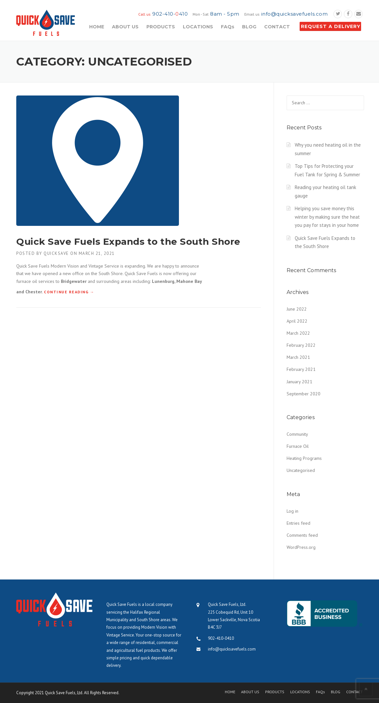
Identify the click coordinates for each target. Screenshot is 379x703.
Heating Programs (304, 458)
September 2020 (303, 394)
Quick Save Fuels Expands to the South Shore (128, 241)
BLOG (249, 27)
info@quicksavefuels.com (294, 14)
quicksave (56, 253)
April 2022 (297, 321)
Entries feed (298, 523)
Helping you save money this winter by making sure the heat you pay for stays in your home (327, 216)
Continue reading (69, 291)
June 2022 (297, 309)
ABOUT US (125, 27)
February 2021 (301, 369)
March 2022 (298, 333)
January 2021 (299, 382)
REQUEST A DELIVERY (330, 26)
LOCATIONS (198, 27)
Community (297, 434)
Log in (292, 511)
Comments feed (302, 535)
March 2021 (298, 357)
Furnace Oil (298, 446)
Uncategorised (301, 470)
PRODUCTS (160, 27)
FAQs (227, 27)
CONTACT (277, 27)
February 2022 (301, 345)
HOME (96, 27)
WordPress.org (301, 547)
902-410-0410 (221, 638)
